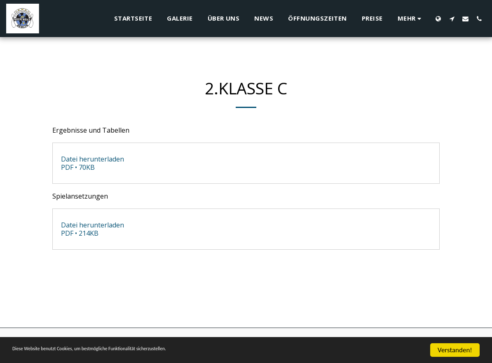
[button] (451, 18)
